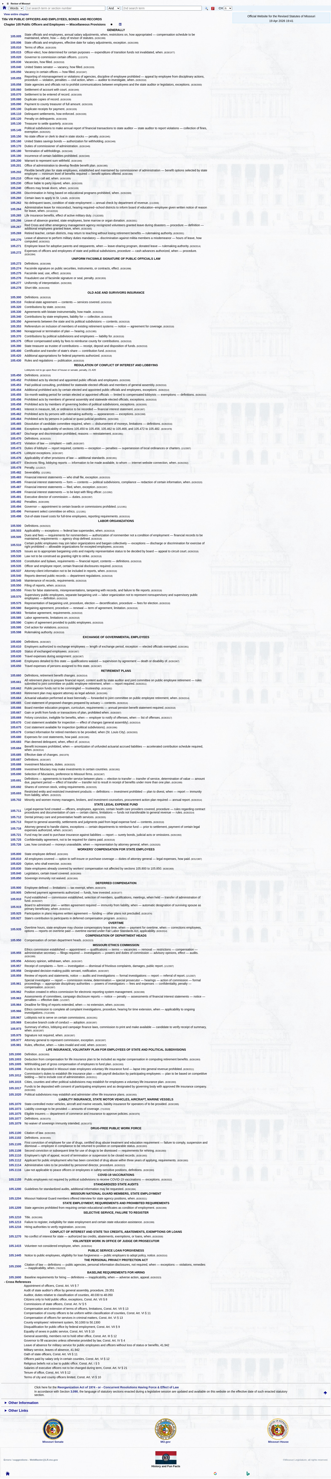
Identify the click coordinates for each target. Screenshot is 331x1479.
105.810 (17, 859)
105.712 (17, 817)
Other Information (23, 1403)
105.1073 (16, 1109)
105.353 (17, 326)
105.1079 (16, 1123)
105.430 (17, 360)
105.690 (17, 774)
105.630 (17, 656)
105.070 (17, 94)
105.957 (17, 966)
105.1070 (16, 1104)
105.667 (17, 712)
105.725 (17, 839)
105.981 (17, 1045)
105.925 (17, 913)
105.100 (17, 109)
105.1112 (16, 1160)
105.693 (17, 793)
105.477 (17, 462)
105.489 (17, 492)
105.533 (17, 561)
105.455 (17, 394)
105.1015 (16, 1082)
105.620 (17, 651)
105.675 (17, 727)
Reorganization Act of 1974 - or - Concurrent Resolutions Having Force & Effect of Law (118, 1387)
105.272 (17, 252)
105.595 (17, 627)
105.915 (17, 907)
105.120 (17, 118)
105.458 (17, 404)
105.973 (17, 1028)
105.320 (17, 307)
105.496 (17, 511)
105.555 (17, 590)
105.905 (17, 892)
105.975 (17, 1035)
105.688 (17, 764)
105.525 (17, 551)
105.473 (17, 448)
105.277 (17, 283)
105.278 (17, 287)
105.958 (17, 970)
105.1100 (16, 1133)
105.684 (17, 748)
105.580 (17, 608)
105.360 (17, 331)
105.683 (17, 742)
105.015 (17, 52)
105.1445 (16, 1255)
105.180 (17, 151)
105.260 (17, 198)
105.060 (17, 89)
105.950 (17, 940)
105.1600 (16, 1277)
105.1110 (16, 1155)
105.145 (17, 130)
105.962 (17, 992)
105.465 (17, 423)
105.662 (17, 688)
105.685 (17, 754)
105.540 (17, 575)
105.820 (17, 863)
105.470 (17, 438)
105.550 (17, 585)
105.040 (17, 67)
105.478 (17, 467)
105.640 (17, 661)
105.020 (17, 57)
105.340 (17, 316)
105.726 (17, 844)
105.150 (17, 136)
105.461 (17, 409)
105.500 (17, 525)
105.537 (17, 571)
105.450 (17, 375)
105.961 (17, 983)
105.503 (17, 530)
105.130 (17, 123)
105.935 (17, 929)
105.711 (17, 810)
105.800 (17, 854)
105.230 (17, 183)
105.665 (17, 703)
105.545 (17, 580)
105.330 (17, 311)
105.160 (17, 141)
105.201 (17, 165)
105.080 (17, 99)
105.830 (17, 868)
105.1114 (16, 1165)
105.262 (17, 202)
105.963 (17, 998)
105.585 (17, 617)
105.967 (17, 1017)
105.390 (17, 346)
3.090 (74, 1391)
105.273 (17, 263)
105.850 (17, 878)
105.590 (17, 622)
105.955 (17, 953)
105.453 (17, 385)
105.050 (17, 72)
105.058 (17, 84)
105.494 (17, 506)
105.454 (17, 389)
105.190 (17, 155)
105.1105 (16, 1144)
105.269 (17, 233)
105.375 (17, 341)
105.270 (17, 239)
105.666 (17, 707)
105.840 (17, 873)
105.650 (17, 666)
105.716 (17, 828)
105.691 (17, 780)
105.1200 (16, 1189)
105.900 (17, 887)
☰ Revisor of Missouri (17, 4)
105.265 (17, 215)
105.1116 (16, 1170)
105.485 (17, 482)
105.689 (17, 769)
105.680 (17, 737)
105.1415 (16, 1246)
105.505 (17, 537)
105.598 (17, 632)
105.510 (17, 545)
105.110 (17, 114)
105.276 (17, 278)
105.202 (17, 172)
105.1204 (16, 1198)
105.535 (17, 566)
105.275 (17, 273)
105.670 (17, 722)
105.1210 (16, 1217)
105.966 (17, 1011)
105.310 (17, 302)
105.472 (17, 443)
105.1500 (16, 1266)
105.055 (17, 78)
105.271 (17, 246)
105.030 (17, 62)
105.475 (17, 453)
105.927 (17, 918)
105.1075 (16, 1113)
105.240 (17, 188)
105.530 (17, 556)
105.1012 (16, 1075)
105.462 (17, 414)
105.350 (17, 321)
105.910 (17, 899)
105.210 (17, 178)
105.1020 (16, 1094)
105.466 (17, 428)
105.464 (17, 419)
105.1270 (16, 1236)
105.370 (17, 336)
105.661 (17, 682)
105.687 (17, 759)
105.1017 (16, 1088)
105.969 (17, 1022)
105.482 (17, 472)
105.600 (17, 641)
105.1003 (16, 1059)
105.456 (17, 399)
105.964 (17, 1004)
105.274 (17, 268)
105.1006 (16, 1069)
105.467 (17, 433)
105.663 (17, 693)
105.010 (17, 47)
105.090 (17, 104)
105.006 (17, 42)
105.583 (17, 612)
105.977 (17, 1040)
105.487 (17, 487)
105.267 (17, 227)
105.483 (17, 477)
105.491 (17, 497)
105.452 (17, 380)
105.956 (17, 961)
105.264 (17, 209)
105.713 (17, 822)
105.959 (17, 975)
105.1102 (16, 1137)
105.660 (17, 675)
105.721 (17, 834)
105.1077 (16, 1118)
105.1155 (16, 1179)
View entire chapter (16, 14)
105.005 (17, 36)
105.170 (17, 146)
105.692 (17, 787)
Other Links (18, 1411)
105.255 (17, 193)
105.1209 (16, 1207)
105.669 (17, 717)
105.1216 (16, 1227)
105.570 (17, 596)
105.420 (17, 355)
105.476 (17, 458)
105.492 (17, 501)
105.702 (17, 799)
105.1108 (16, 1150)
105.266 (17, 220)
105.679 (17, 732)
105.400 (17, 350)
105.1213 (16, 1222)
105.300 (17, 297)
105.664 (17, 698)
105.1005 (16, 1064)
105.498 (17, 516)
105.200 (17, 160)
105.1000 (16, 1054)
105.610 (17, 646)
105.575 (17, 603)
